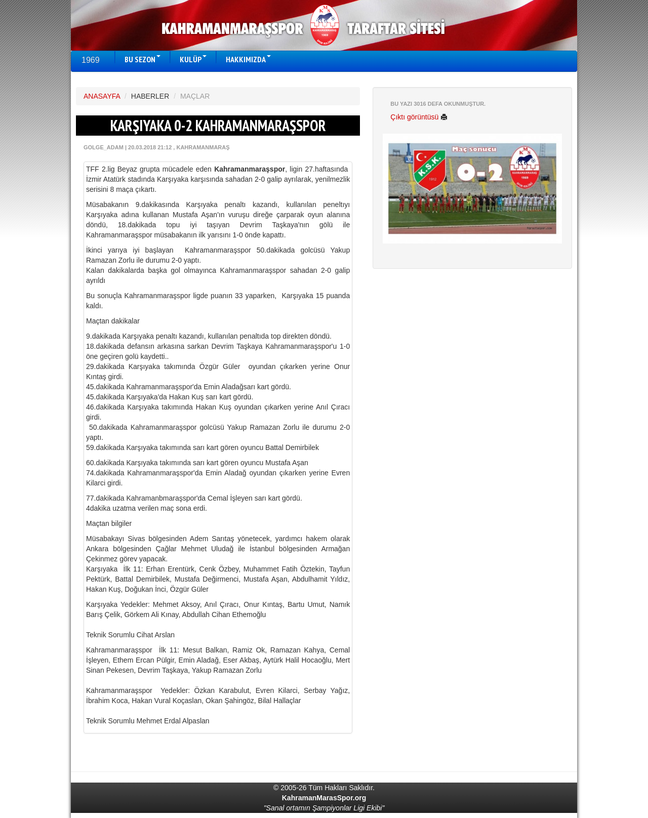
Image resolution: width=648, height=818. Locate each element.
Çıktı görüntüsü (419, 117)
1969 (91, 60)
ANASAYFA (102, 96)
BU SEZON (142, 59)
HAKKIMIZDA (248, 59)
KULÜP (193, 59)
